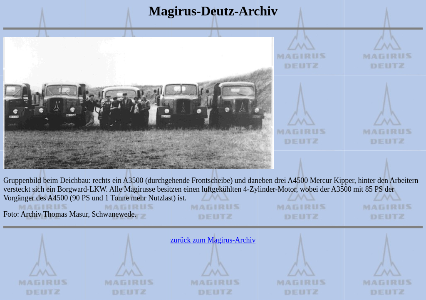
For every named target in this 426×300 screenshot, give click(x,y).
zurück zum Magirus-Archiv (213, 240)
